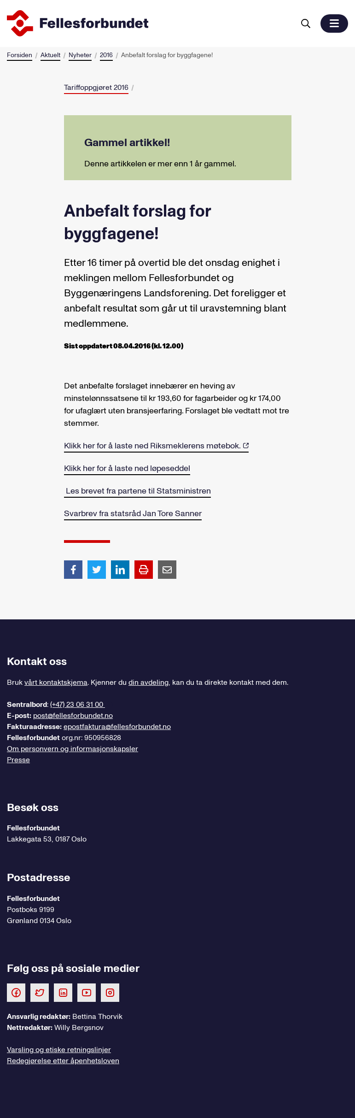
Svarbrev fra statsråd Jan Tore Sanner (133, 513)
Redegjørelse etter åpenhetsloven (63, 1061)
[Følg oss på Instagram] (110, 992)
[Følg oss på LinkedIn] (63, 992)
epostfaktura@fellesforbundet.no (117, 727)
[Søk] (306, 23)
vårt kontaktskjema (55, 682)
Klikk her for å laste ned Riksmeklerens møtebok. (152, 446)
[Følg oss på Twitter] (39, 992)
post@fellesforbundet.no (73, 716)
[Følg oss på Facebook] (16, 992)
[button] (334, 23)
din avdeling (148, 682)
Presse (18, 760)
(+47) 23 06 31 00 (77, 705)
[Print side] (143, 569)
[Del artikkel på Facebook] (73, 569)
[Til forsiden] (149, 23)
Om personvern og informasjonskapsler (72, 749)
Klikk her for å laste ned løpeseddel (127, 468)
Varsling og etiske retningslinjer (59, 1050)
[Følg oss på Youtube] (86, 992)
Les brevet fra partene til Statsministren (137, 491)
